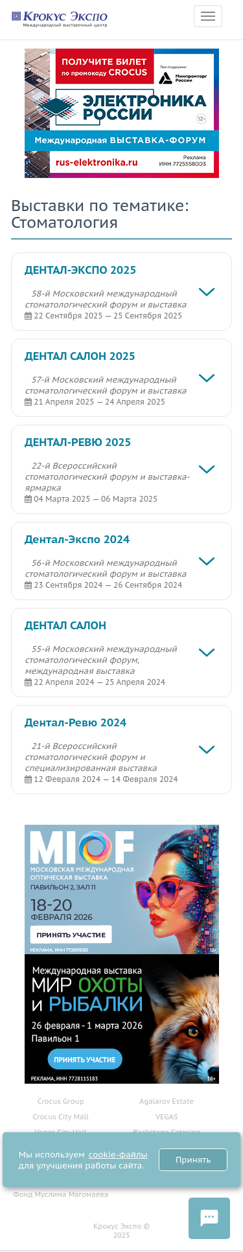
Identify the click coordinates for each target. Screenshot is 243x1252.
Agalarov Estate (166, 1101)
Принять (193, 1159)
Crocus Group (61, 1101)
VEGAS (167, 1116)
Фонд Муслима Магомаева (60, 1194)
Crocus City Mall (61, 1116)
